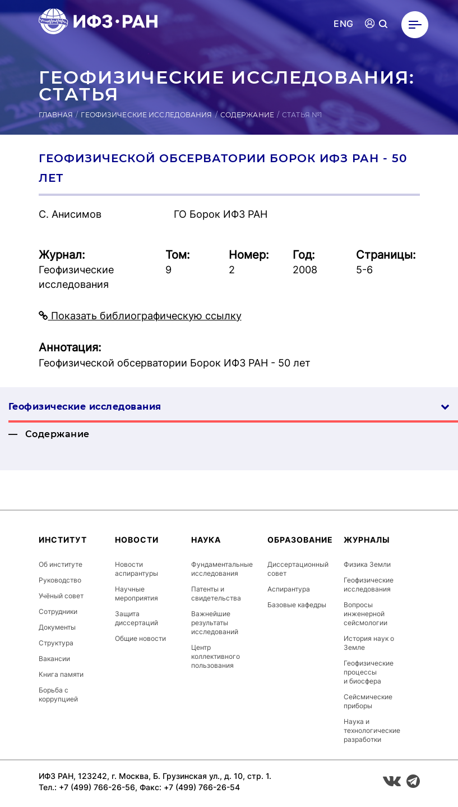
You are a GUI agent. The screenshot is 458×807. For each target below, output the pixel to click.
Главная (56, 115)
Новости (137, 539)
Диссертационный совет (298, 568)
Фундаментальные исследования (222, 568)
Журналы (367, 539)
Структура (56, 643)
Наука (206, 539)
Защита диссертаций (136, 618)
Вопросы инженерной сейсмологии (365, 613)
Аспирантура (288, 589)
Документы (57, 627)
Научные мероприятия (136, 593)
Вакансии (54, 658)
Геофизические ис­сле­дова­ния (229, 406)
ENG (343, 24)
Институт (63, 539)
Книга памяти (61, 674)
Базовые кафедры (296, 604)
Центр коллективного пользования (215, 656)
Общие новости (140, 638)
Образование (300, 539)
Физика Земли (367, 564)
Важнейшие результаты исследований (214, 622)
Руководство (60, 580)
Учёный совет (61, 596)
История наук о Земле (369, 643)
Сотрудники (58, 611)
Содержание (247, 115)
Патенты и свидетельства (216, 593)
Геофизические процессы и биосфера (369, 672)
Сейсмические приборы (368, 701)
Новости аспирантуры (136, 568)
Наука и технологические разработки (372, 730)
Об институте (60, 564)
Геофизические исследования (146, 115)
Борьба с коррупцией (58, 694)
